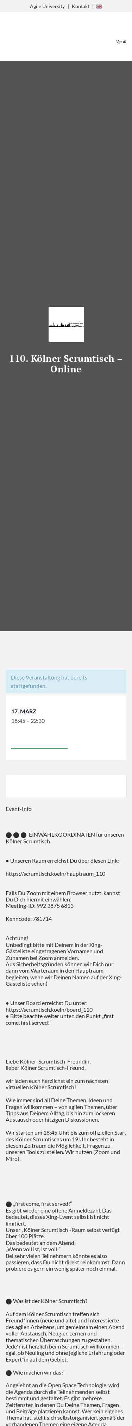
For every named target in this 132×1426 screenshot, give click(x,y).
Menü (120, 41)
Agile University (47, 6)
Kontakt (80, 6)
